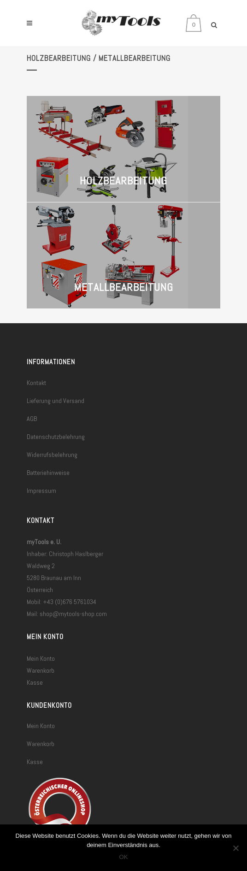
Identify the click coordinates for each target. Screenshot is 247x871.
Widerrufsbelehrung (52, 454)
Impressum (41, 490)
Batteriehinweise (48, 472)
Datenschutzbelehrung (56, 437)
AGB (32, 419)
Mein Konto (41, 658)
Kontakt (36, 383)
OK (123, 856)
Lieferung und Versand (55, 401)
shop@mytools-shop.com (73, 614)
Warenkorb (40, 670)
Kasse (35, 682)
